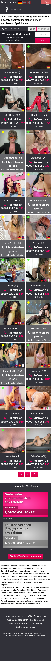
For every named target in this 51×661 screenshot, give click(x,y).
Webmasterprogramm (17, 620)
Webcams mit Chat (18, 623)
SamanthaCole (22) (12, 371)
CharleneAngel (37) (13, 158)
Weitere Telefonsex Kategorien (25, 556)
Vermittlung (43, 29)
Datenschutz (40, 616)
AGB (29, 616)
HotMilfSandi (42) (12, 413)
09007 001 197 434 (20, 543)
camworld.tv (16, 579)
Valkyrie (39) (38, 243)
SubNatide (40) (12, 115)
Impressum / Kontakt (15, 616)
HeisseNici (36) (38, 328)
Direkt (32, 29)
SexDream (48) (38, 285)
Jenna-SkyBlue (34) (38, 72)
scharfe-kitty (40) (38, 200)
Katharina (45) (13, 456)
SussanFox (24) (38, 371)
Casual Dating (36, 623)
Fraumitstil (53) (12, 72)
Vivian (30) (12, 285)
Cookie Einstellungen (25, 627)
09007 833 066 (13, 80)
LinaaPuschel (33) (12, 243)
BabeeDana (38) (38, 456)
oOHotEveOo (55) (38, 115)
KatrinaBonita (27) (12, 328)
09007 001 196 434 (20, 512)
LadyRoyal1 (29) (38, 158)
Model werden (37, 620)
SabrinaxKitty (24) (12, 200)
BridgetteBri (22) (38, 413)
